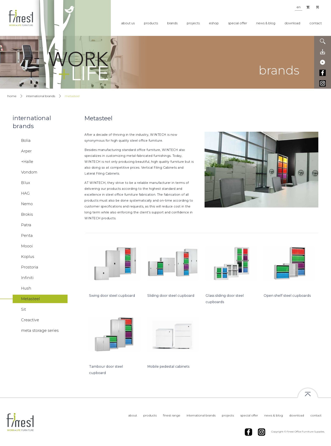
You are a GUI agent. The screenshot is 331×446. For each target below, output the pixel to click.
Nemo (27, 204)
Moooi (27, 246)
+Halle (27, 161)
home (11, 96)
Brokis (27, 214)
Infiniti (27, 277)
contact (315, 23)
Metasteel (30, 299)
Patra (26, 225)
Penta (27, 235)
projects (193, 23)
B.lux (25, 182)
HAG (25, 193)
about (132, 415)
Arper (26, 151)
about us (128, 23)
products (151, 23)
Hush (26, 288)
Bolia (26, 140)
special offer (237, 23)
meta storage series (40, 330)
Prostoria (29, 267)
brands (172, 23)
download (292, 23)
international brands (40, 96)
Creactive (30, 320)
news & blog (265, 23)
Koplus (27, 256)
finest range (171, 415)
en (299, 7)
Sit (23, 309)
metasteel (72, 96)
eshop (214, 23)
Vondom (29, 172)
